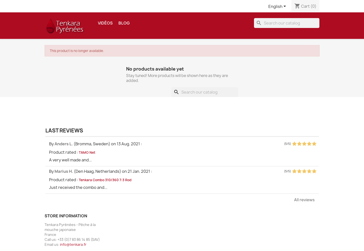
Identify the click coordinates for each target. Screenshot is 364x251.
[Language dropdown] (278, 7)
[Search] (286, 23)
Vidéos (105, 23)
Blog (124, 23)
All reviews (304, 199)
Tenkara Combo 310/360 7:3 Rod (105, 180)
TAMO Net (87, 152)
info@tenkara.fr (73, 244)
